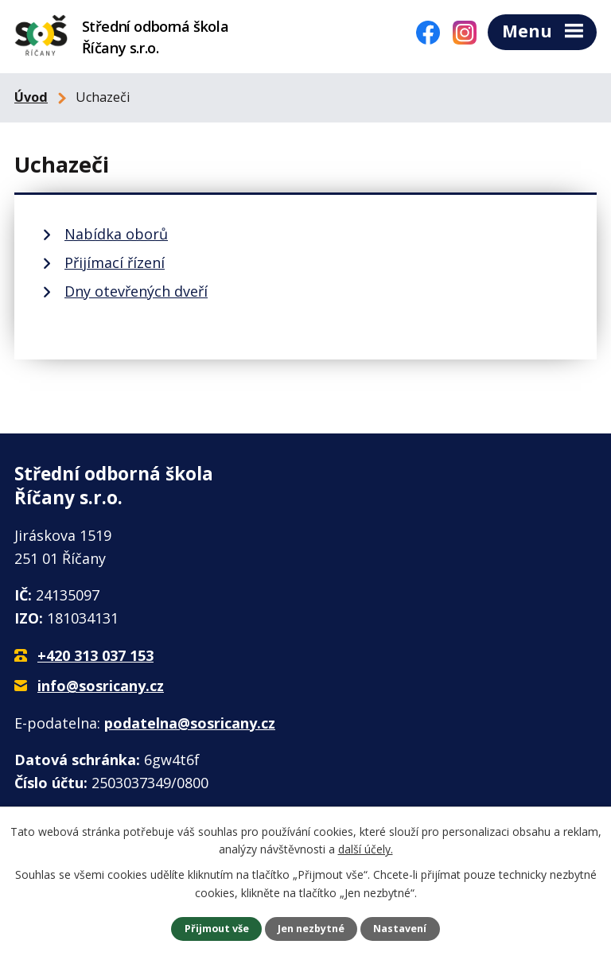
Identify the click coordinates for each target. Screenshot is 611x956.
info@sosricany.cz (100, 683)
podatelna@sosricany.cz (189, 720)
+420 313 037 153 (95, 653)
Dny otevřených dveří (136, 289)
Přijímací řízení (114, 260)
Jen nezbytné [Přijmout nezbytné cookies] (311, 928)
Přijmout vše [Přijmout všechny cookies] (217, 928)
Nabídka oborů (116, 232)
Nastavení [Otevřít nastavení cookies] (399, 928)
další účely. (365, 849)
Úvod (31, 95)
